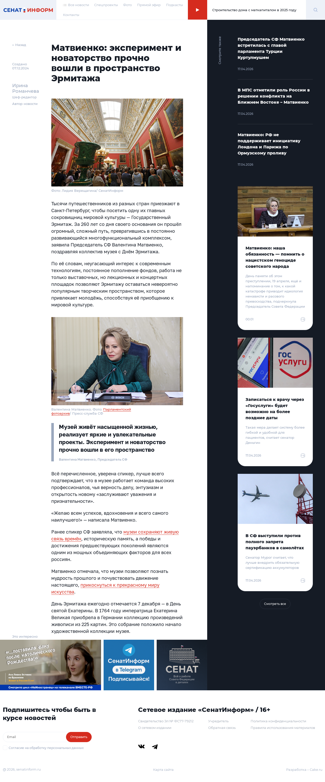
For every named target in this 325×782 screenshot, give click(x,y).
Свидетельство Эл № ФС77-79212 (165, 721)
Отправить (78, 737)
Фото (127, 5)
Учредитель (218, 721)
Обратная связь (222, 728)
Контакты (71, 15)
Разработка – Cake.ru (304, 770)
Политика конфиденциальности (278, 721)
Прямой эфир (149, 5)
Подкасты (174, 5)
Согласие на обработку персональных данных (46, 748)
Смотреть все (275, 604)
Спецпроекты (106, 5)
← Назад (19, 45)
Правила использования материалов (283, 728)
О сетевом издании (154, 728)
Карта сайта (163, 770)
